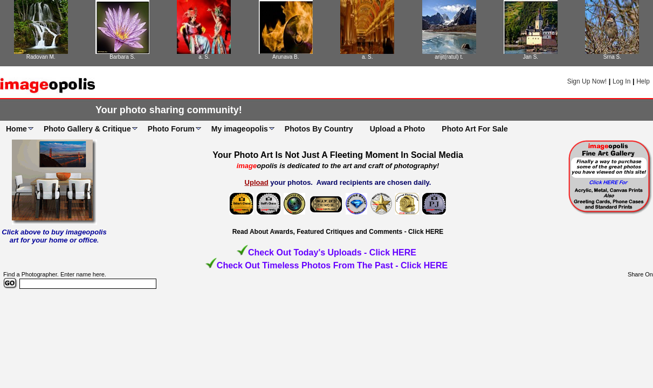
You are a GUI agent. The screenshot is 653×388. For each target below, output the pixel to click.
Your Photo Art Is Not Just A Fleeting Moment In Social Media (337, 155)
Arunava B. (285, 57)
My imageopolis (239, 128)
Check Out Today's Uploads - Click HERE (332, 252)
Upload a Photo (397, 128)
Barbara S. (122, 57)
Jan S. (530, 57)
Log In (621, 81)
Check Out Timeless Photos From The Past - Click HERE (332, 265)
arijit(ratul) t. (449, 57)
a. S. (204, 57)
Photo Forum (171, 128)
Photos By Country (319, 128)
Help (643, 81)
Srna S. (612, 57)
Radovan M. (41, 57)
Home (16, 128)
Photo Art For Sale (474, 128)
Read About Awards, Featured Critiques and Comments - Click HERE (338, 231)
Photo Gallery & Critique (87, 128)
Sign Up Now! (587, 81)
